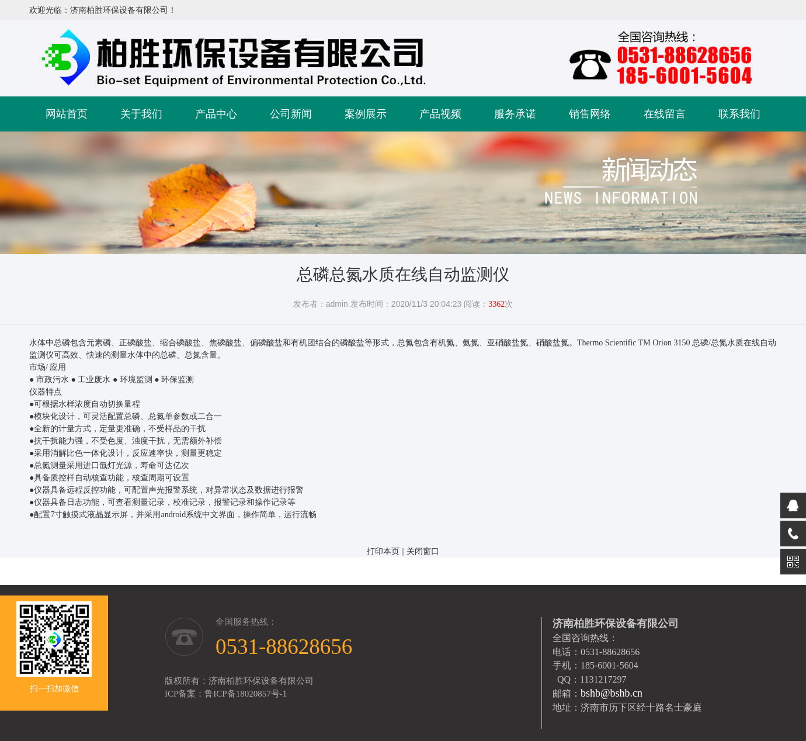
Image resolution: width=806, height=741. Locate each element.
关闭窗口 (423, 551)
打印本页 (383, 551)
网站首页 (67, 114)
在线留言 (665, 114)
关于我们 (141, 114)
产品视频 (440, 114)
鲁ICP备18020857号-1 (245, 693)
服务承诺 (515, 114)
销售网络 (590, 114)
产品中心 (216, 114)
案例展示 (366, 114)
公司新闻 (291, 114)
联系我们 (739, 114)
